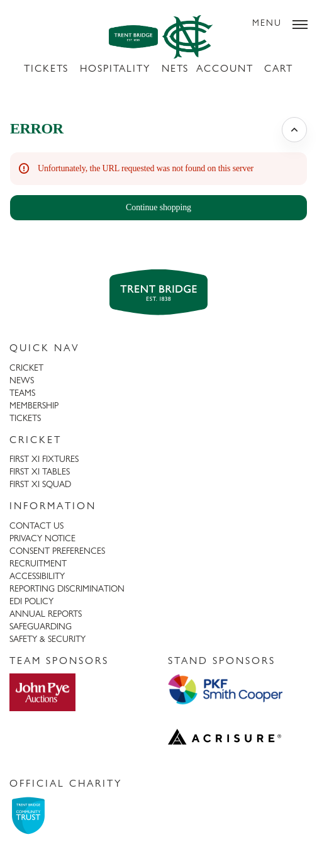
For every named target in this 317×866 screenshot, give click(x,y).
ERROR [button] (37, 128)
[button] (158, 207)
